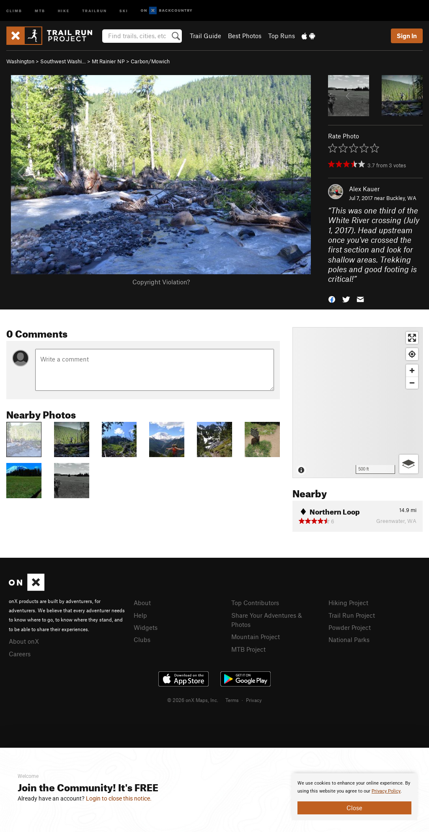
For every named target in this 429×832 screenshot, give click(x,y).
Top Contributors (255, 602)
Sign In (407, 35)
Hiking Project (348, 602)
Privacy (254, 700)
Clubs (142, 639)
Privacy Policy (386, 791)
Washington (20, 61)
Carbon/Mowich (150, 61)
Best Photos (244, 35)
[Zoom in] (412, 370)
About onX (24, 641)
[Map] (357, 403)
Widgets (146, 627)
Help (140, 615)
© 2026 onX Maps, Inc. (192, 700)
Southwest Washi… (63, 61)
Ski (123, 10)
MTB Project (248, 649)
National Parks (349, 639)
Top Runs (281, 35)
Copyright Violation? (161, 282)
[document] (354, 796)
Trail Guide (205, 35)
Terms (232, 700)
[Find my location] (412, 354)
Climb (14, 10)
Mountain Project (255, 636)
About (142, 602)
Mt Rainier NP (108, 61)
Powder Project (349, 627)
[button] (332, 299)
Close (354, 807)
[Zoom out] (412, 383)
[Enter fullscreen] (412, 338)
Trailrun (94, 10)
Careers (20, 654)
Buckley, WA (401, 198)
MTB (40, 10)
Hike (64, 10)
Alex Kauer (364, 188)
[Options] (408, 464)
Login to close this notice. (119, 798)
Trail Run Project (351, 615)
